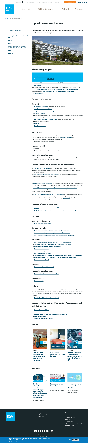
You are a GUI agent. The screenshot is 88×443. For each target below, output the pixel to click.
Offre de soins (45, 9)
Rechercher (79, 9)
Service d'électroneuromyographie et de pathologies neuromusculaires (52, 242)
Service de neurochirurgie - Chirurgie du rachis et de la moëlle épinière (52, 230)
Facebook (43, 430)
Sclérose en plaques (39, 113)
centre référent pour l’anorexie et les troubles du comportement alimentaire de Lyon (55, 188)
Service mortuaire (39, 280)
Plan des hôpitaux (69, 413)
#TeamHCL (56, 2)
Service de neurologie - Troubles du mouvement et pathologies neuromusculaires (55, 257)
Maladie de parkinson (40, 125)
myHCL (38, 2)
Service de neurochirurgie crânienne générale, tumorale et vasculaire (52, 233)
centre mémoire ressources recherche (42, 179)
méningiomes (52, 135)
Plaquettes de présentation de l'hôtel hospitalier (57, 354)
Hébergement (37, 85)
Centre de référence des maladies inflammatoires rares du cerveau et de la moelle (55, 210)
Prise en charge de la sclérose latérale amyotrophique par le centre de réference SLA (74, 356)
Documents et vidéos (70, 417)
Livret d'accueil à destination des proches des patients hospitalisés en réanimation (39, 356)
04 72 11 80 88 (50, 78)
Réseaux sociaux (69, 421)
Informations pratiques (15, 30)
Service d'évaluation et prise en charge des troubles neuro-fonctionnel (52, 244)
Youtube (39, 430)
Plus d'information (13, 442)
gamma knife (66, 198)
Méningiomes (37, 106)
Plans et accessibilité (29, 2)
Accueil (6, 18)
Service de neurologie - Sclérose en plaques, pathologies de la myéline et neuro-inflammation (58, 255)
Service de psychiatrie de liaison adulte (44, 266)
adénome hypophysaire (66, 137)
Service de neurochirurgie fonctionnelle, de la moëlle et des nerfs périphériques (54, 235)
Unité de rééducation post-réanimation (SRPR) (46, 273)
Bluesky (51, 430)
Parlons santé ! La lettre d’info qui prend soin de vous (73, 424)
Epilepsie (36, 123)
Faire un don (70, 2)
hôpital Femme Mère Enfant (39, 89)
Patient (65, 9)
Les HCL (26, 9)
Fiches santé (68, 415)
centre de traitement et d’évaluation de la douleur (46, 174)
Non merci (75, 439)
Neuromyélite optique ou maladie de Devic (45, 119)
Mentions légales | (43, 436)
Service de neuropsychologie (41, 259)
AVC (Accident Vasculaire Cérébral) (43, 109)
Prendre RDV (18, 2)
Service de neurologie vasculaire (42, 253)
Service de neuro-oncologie (41, 248)
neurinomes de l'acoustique (64, 135)
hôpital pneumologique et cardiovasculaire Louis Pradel (63, 89)
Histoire (10, 43)
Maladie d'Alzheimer (39, 128)
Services (10, 40)
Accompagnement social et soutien (43, 318)
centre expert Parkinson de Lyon (41, 168)
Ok (70, 439)
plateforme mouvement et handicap (42, 183)
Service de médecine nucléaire (42, 312)
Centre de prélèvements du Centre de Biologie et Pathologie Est (50, 314)
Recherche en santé (47, 2)
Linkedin (35, 430)
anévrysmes (45, 106)
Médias (9, 50)
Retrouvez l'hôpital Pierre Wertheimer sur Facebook (47, 83)
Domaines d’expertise (13, 33)
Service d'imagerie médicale (41, 309)
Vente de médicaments (40, 316)
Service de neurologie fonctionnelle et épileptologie (47, 251)
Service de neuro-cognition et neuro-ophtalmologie (47, 246)
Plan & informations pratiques (42, 77)
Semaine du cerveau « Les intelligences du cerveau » (57, 386)
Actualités (10, 53)
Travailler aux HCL (38, 93)
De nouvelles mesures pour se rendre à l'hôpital (74, 386)
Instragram (47, 430)
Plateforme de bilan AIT (61, 111)
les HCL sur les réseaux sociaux (70, 83)
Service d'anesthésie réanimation (43, 223)
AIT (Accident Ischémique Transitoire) (44, 111)
